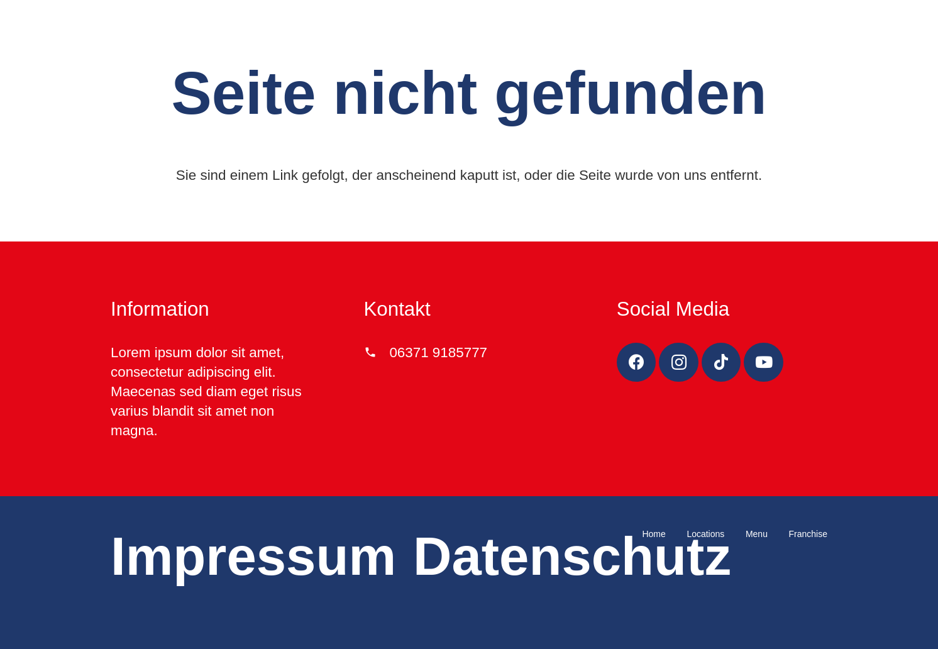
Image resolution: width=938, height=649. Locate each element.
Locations (705, 534)
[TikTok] (721, 362)
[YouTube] (763, 362)
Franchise (808, 534)
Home (653, 534)
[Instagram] (678, 362)
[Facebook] (636, 362)
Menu (757, 534)
